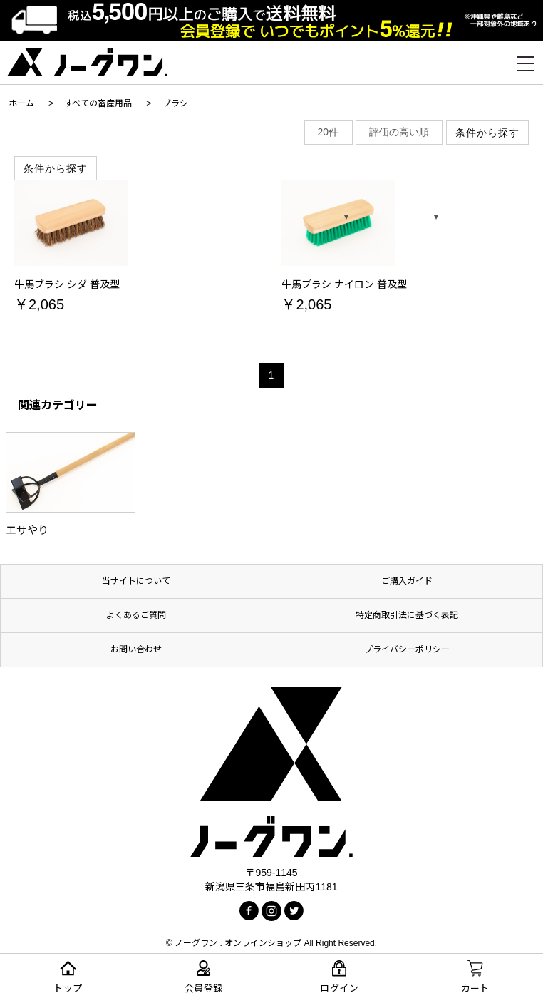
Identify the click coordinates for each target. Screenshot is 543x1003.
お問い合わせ (136, 649)
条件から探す (56, 168)
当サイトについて (136, 581)
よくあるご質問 (136, 615)
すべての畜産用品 (98, 103)
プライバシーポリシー (407, 649)
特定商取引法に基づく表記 (407, 615)
